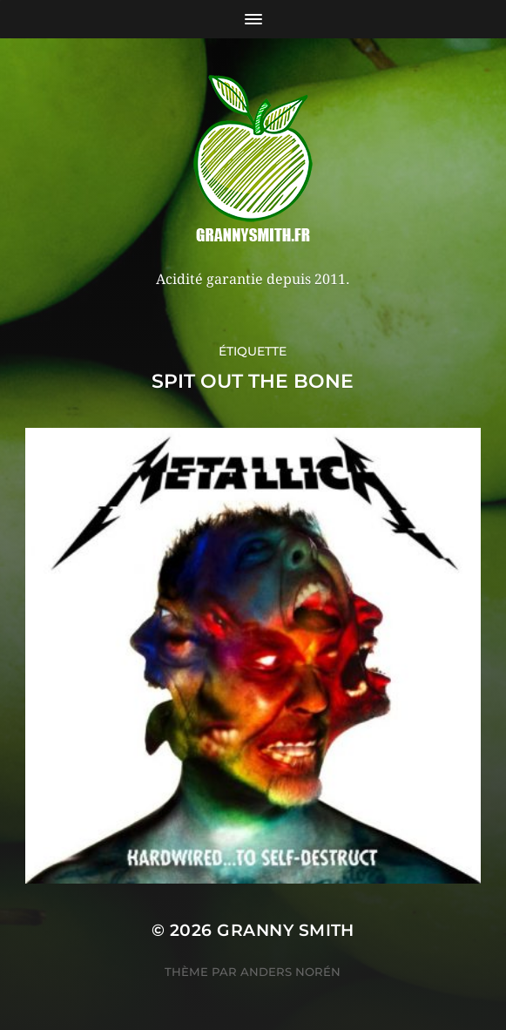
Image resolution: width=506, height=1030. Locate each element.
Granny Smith (285, 930)
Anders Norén (290, 972)
